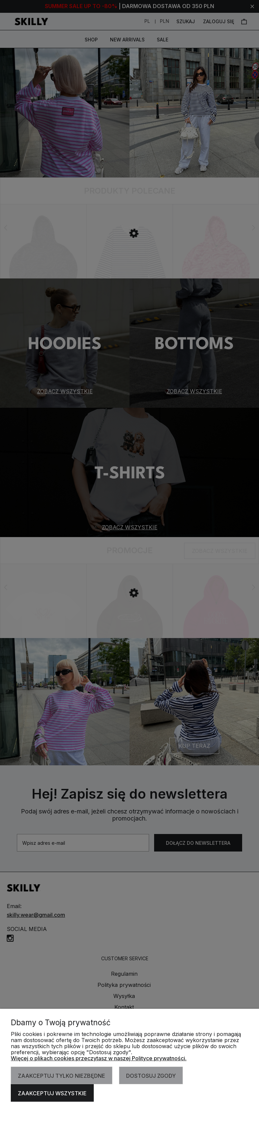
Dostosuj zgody (151, 1075)
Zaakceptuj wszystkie (52, 1093)
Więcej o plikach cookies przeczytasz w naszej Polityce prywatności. (98, 1058)
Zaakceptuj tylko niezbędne (61, 1075)
